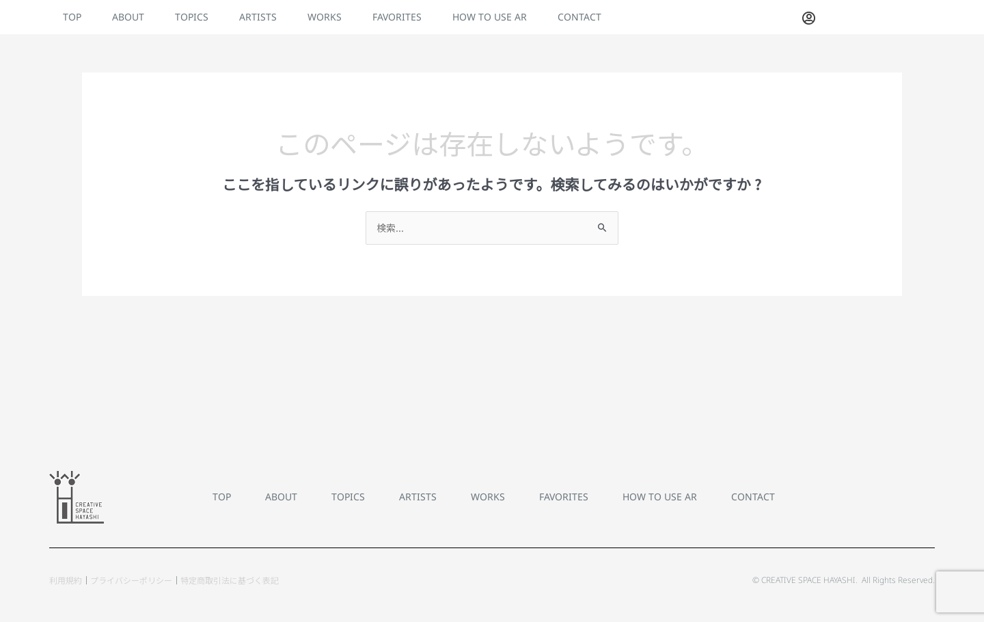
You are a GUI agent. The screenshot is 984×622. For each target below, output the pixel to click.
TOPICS (191, 16)
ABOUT (128, 16)
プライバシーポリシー (131, 580)
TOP (72, 16)
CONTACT (579, 16)
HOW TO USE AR (489, 16)
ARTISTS (258, 16)
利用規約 (65, 580)
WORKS (325, 16)
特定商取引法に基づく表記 (229, 580)
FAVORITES (397, 16)
